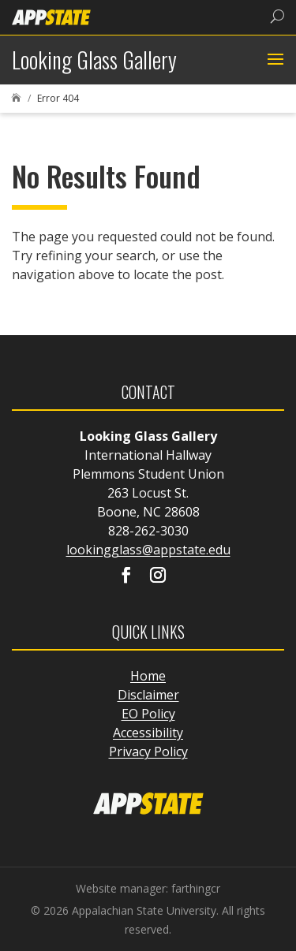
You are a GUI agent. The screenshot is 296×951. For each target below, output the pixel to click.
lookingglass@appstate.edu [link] (148, 549)
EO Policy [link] (148, 713)
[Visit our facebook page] (126, 576)
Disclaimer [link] (148, 694)
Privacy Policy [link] (148, 751)
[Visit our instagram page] (158, 576)
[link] (51, 16)
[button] (273, 59)
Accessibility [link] (148, 732)
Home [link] (148, 675)
